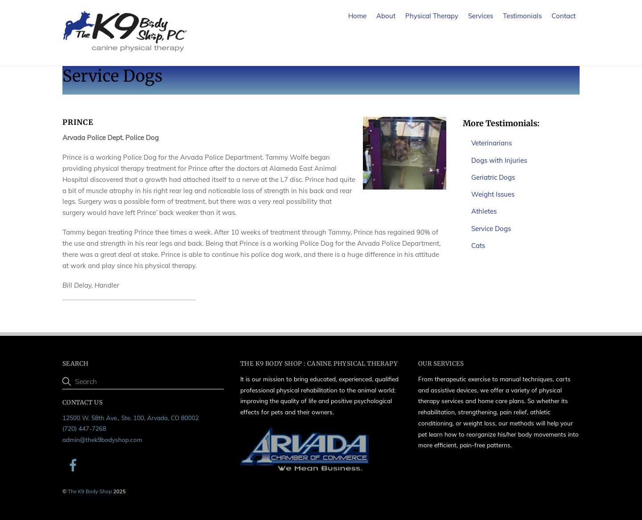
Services (480, 16)
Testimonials (522, 16)
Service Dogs (491, 228)
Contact (563, 16)
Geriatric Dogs (493, 177)
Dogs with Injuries (499, 160)
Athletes (484, 211)
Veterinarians (491, 143)
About (385, 16)
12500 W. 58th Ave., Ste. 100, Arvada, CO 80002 (130, 417)
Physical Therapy (431, 16)
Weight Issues (492, 194)
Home (357, 16)
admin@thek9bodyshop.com (102, 439)
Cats (478, 245)
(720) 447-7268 (84, 428)
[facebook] (74, 464)
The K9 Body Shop (90, 491)
